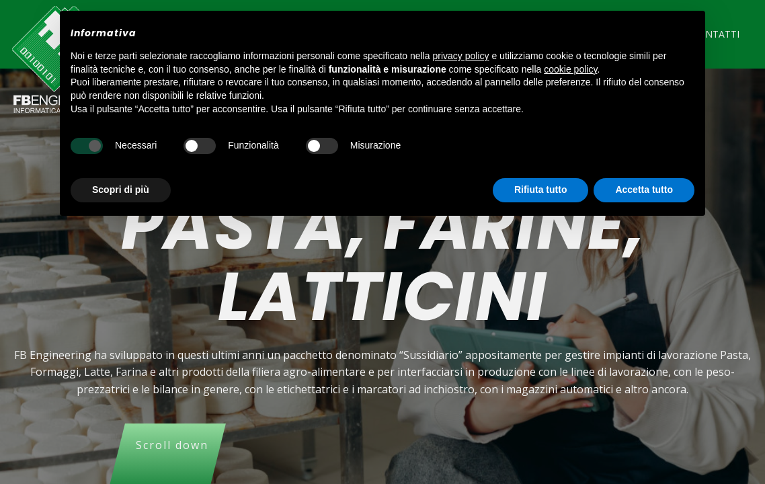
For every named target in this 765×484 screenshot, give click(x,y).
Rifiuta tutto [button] (540, 189)
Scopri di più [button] (120, 189)
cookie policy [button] (570, 69)
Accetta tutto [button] (644, 189)
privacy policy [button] (461, 55)
